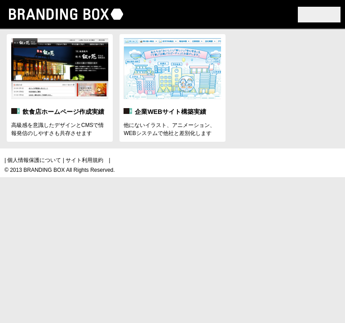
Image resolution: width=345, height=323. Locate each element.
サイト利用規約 (84, 160)
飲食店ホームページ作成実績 (63, 112)
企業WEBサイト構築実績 (170, 112)
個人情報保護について (34, 160)
